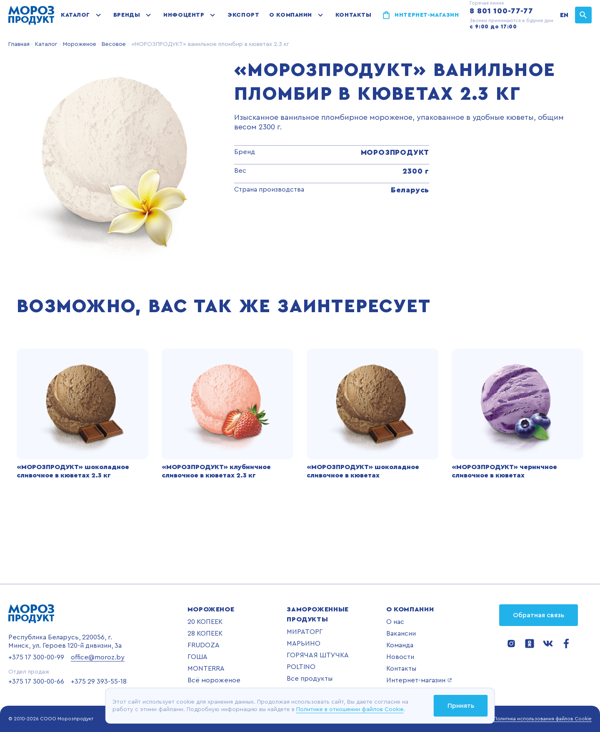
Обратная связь (538, 615)
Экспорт (243, 15)
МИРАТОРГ (304, 632)
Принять (461, 705)
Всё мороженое (214, 680)
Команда (399, 645)
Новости (400, 657)
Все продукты (309, 678)
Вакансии (401, 633)
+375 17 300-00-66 (36, 681)
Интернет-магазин (427, 15)
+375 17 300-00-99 (36, 657)
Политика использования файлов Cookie (543, 718)
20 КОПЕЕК (205, 621)
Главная (19, 44)
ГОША (198, 657)
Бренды (126, 15)
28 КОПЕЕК (205, 633)
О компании (290, 15)
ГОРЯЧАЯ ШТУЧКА (318, 655)
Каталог (75, 15)
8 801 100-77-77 (501, 11)
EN (564, 15)
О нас (395, 621)
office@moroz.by (98, 657)
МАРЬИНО (303, 643)
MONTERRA (206, 668)
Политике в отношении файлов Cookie (350, 709)
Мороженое (78, 44)
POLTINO (301, 667)
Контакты (353, 15)
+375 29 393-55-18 (99, 681)
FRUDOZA (204, 645)
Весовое (113, 44)
